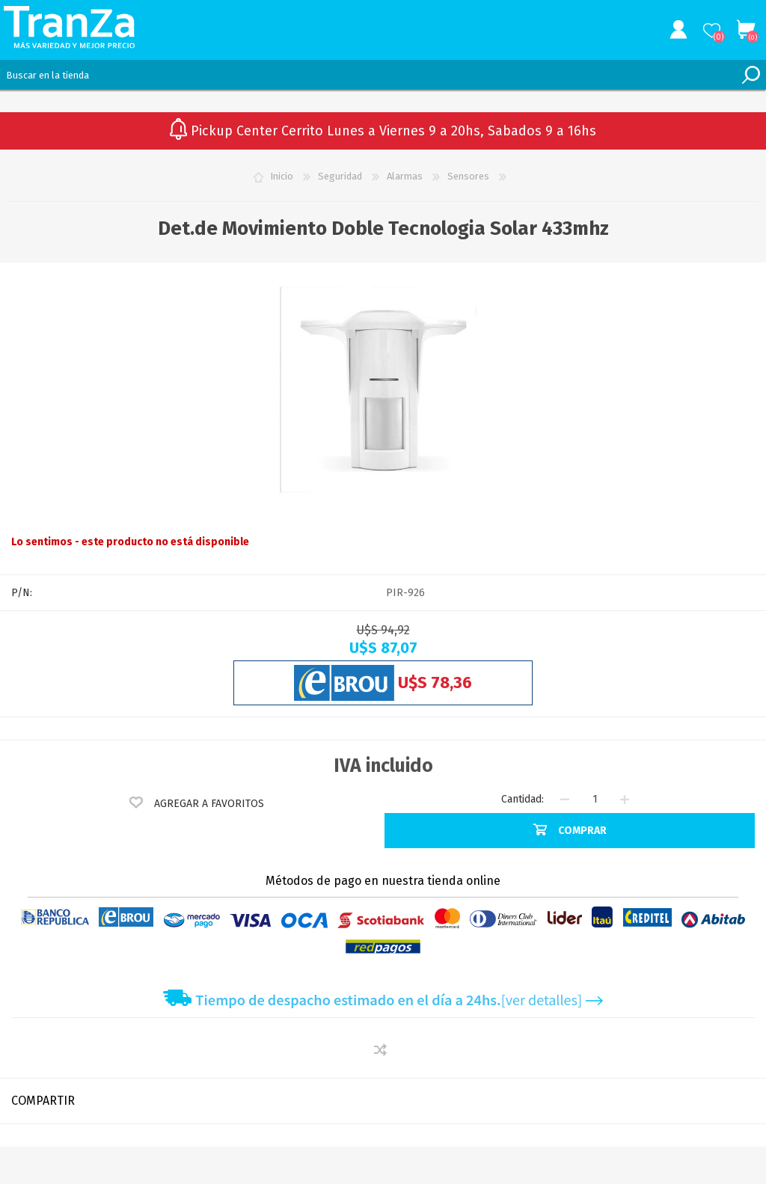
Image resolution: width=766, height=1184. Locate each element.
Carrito (745, 29)
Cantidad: (522, 799)
